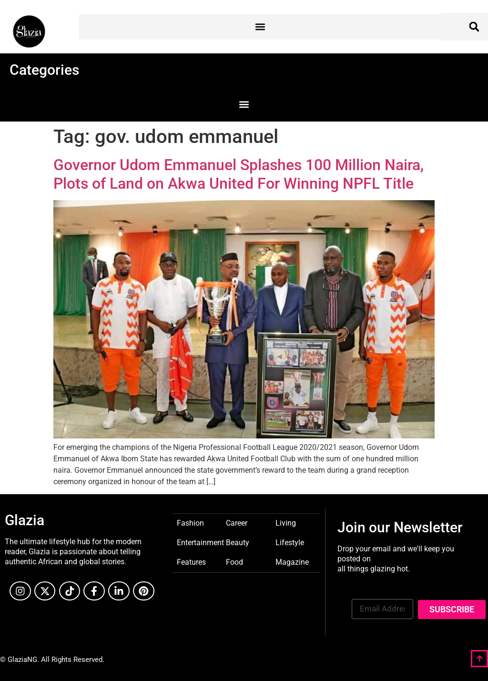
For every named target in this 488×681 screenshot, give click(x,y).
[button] (260, 27)
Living (285, 522)
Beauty (237, 542)
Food (234, 561)
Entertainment (200, 542)
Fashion (190, 522)
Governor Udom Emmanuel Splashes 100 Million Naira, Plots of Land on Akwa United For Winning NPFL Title (238, 174)
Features (191, 561)
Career (236, 522)
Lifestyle (289, 542)
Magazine (292, 561)
